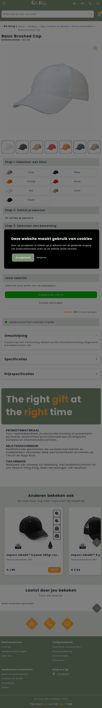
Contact (6, 646)
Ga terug (9, 26)
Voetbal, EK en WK (12, 678)
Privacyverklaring (62, 651)
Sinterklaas (7, 682)
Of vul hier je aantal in (19, 218)
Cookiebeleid (60, 655)
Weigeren (42, 257)
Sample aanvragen (51, 302)
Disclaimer (58, 660)
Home (21, 26)
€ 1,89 (11, 569)
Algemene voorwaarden (66, 646)
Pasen (5, 687)
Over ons (6, 655)
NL (74, 4)
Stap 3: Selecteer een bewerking (30, 226)
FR (82, 4)
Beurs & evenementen (14, 674)
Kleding (32, 26)
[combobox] (44, 14)
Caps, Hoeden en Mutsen (54, 26)
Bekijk (54, 569)
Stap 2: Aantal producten (25, 210)
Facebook (60, 674)
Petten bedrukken (82, 26)
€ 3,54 (75, 569)
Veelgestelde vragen (13, 651)
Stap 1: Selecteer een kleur (26, 162)
